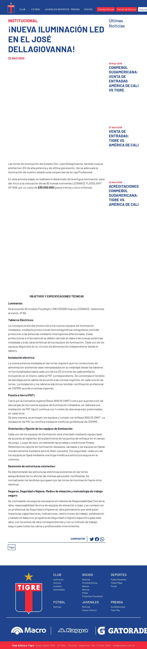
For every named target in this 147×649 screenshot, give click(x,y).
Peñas (85, 592)
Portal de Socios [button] (126, 9)
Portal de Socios (89, 582)
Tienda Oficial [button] (106, 9)
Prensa (75, 9)
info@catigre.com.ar (124, 645)
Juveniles (51, 9)
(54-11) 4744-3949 (101, 645)
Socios (88, 9)
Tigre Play (115, 610)
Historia (57, 582)
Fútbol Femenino (118, 579)
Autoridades (59, 589)
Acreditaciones (118, 606)
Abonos (85, 589)
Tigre (12, 547)
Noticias (57, 606)
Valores (85, 586)
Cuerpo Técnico (89, 610)
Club (22, 9)
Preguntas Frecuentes (92, 596)
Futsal (114, 586)
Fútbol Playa (116, 582)
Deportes (63, 9)
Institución (58, 579)
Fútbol (35, 9)
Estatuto (57, 586)
